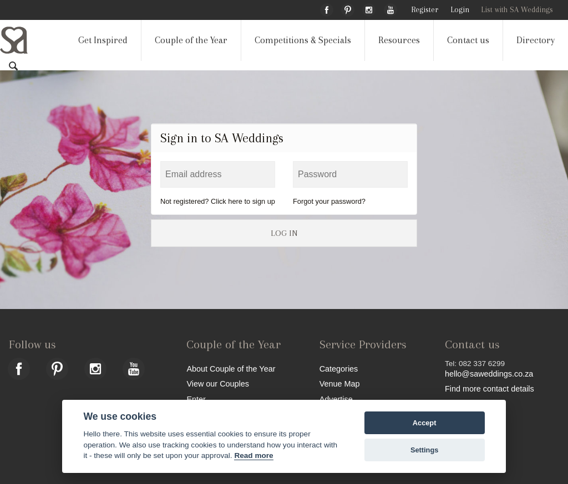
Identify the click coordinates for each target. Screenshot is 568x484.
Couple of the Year (191, 40)
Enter (195, 399)
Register (424, 10)
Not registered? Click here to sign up (217, 201)
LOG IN (284, 233)
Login (459, 10)
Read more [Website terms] (253, 455)
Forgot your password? (329, 201)
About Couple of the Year (230, 368)
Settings (424, 450)
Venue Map (340, 383)
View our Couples (217, 383)
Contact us (468, 40)
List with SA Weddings (517, 10)
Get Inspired (103, 40)
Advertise (336, 399)
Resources (399, 40)
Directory (535, 40)
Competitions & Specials (303, 40)
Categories (339, 368)
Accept (425, 423)
